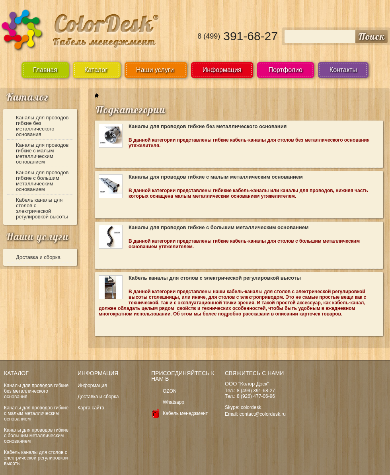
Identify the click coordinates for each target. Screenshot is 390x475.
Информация (222, 69)
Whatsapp (173, 402)
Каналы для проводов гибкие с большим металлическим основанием (42, 180)
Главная (45, 69)
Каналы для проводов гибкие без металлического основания (42, 126)
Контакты (343, 69)
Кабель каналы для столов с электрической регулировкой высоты (42, 208)
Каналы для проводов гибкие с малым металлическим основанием (42, 153)
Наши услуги (37, 236)
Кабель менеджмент (185, 413)
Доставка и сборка (38, 257)
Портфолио (285, 69)
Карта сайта (91, 408)
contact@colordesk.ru (263, 414)
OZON (170, 391)
